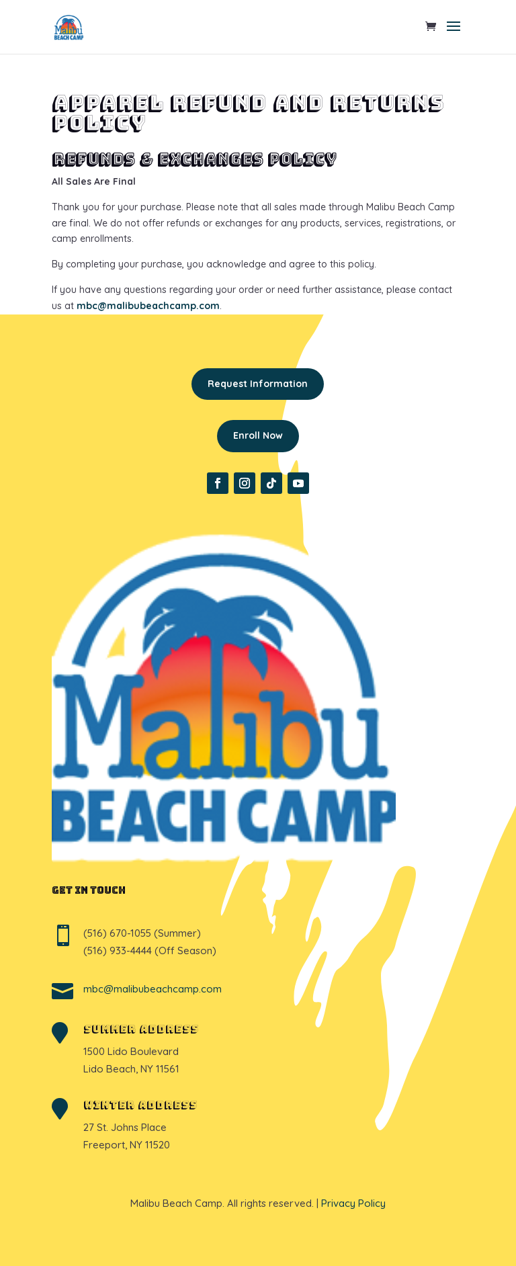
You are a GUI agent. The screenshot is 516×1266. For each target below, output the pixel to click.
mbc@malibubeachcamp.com (148, 306)
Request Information (258, 384)
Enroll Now (258, 435)
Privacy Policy (353, 1203)
